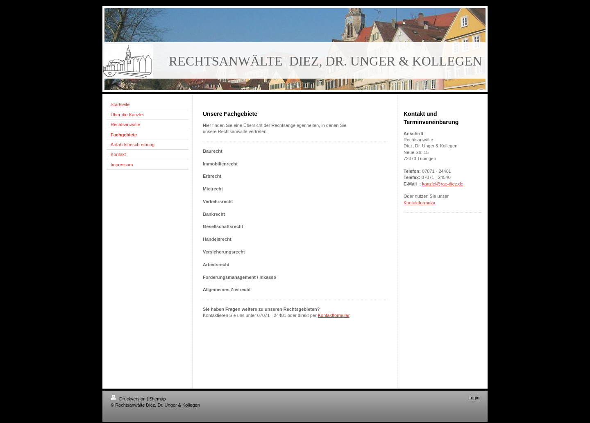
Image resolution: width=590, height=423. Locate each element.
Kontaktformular (333, 315)
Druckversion (129, 398)
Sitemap (157, 398)
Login (473, 397)
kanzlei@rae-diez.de (442, 183)
